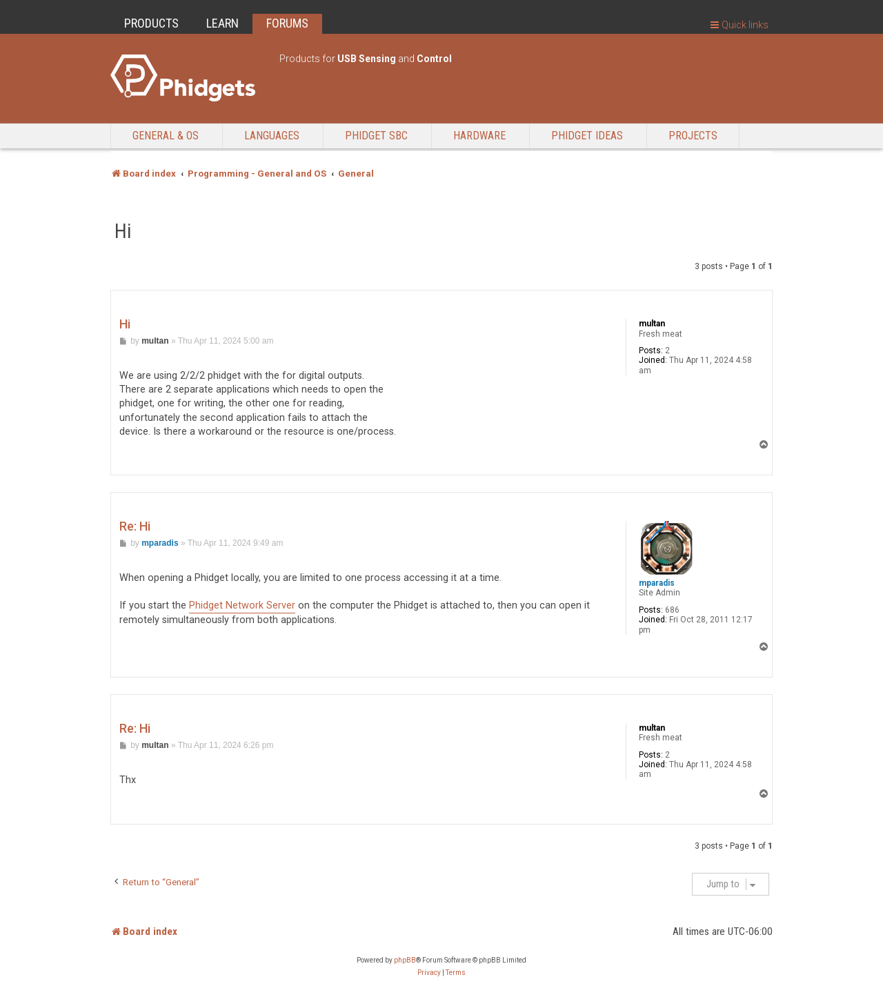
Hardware (479, 135)
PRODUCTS (151, 23)
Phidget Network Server (242, 605)
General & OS (165, 135)
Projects (692, 135)
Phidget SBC (376, 135)
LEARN (222, 23)
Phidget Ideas (587, 135)
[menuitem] (429, 973)
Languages (271, 135)
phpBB (405, 960)
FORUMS (287, 23)
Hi (123, 231)
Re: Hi (134, 526)
